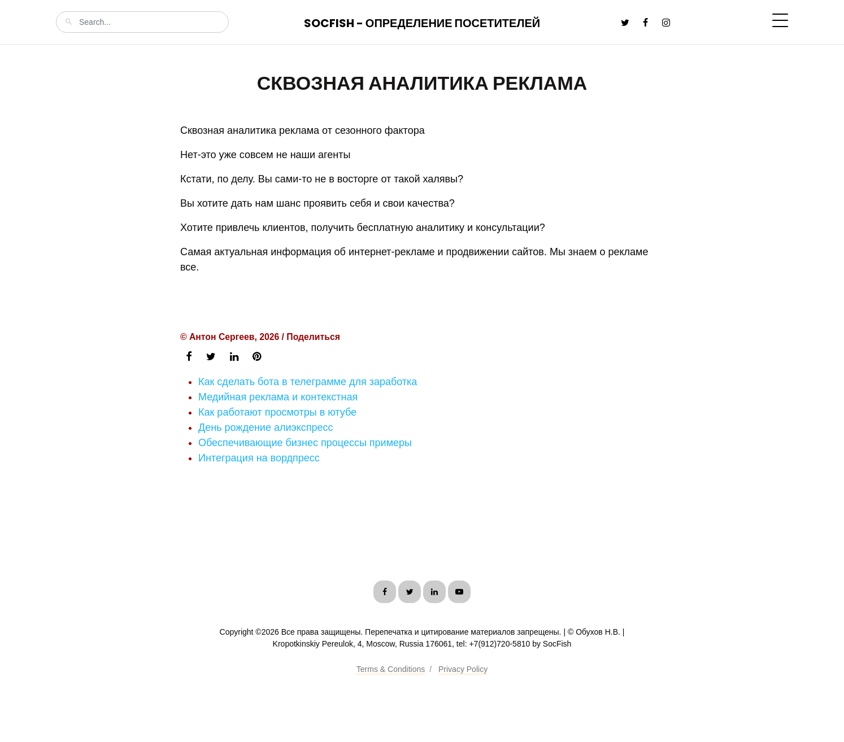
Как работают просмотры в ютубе (277, 412)
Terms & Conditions (390, 669)
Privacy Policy (463, 669)
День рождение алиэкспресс (265, 427)
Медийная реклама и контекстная (278, 397)
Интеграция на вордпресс (259, 458)
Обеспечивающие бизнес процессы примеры (305, 442)
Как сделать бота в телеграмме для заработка (307, 381)
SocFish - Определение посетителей (422, 23)
